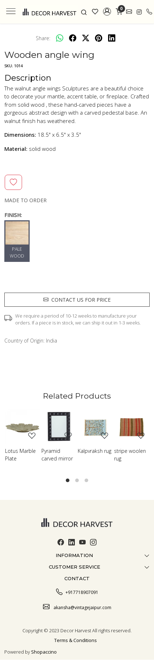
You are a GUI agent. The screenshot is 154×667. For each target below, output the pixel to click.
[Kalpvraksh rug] (95, 426)
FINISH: (13, 215)
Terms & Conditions (75, 640)
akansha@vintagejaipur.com (77, 606)
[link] (84, 12)
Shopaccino (44, 652)
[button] (107, 12)
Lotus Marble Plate (20, 454)
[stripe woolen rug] (131, 426)
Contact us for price (77, 299)
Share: (43, 38)
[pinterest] (98, 38)
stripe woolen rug (130, 454)
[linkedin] (111, 38)
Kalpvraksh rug (94, 450)
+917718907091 (77, 591)
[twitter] (85, 38)
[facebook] (72, 38)
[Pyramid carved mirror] (59, 426)
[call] (149, 11)
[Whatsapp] (59, 38)
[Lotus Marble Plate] (22, 426)
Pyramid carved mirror (57, 454)
